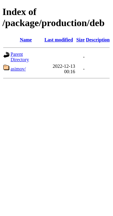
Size (80, 39)
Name (26, 39)
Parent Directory (20, 57)
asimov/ (18, 68)
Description (98, 39)
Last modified (58, 39)
